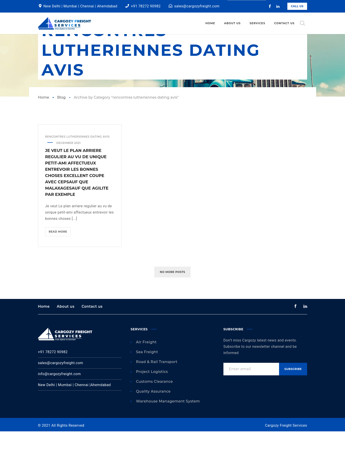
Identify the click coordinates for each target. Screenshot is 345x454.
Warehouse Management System (168, 424)
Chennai (87, 6)
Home (43, 120)
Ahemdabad (107, 6)
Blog (61, 120)
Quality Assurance (153, 414)
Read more (60, 255)
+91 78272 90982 (146, 6)
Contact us (92, 329)
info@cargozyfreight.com (59, 396)
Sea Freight (147, 374)
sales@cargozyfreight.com (197, 6)
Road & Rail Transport (156, 384)
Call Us (297, 6)
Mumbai (70, 6)
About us (65, 329)
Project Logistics (152, 394)
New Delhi (52, 6)
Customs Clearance (154, 404)
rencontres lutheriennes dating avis (77, 159)
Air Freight (146, 365)
